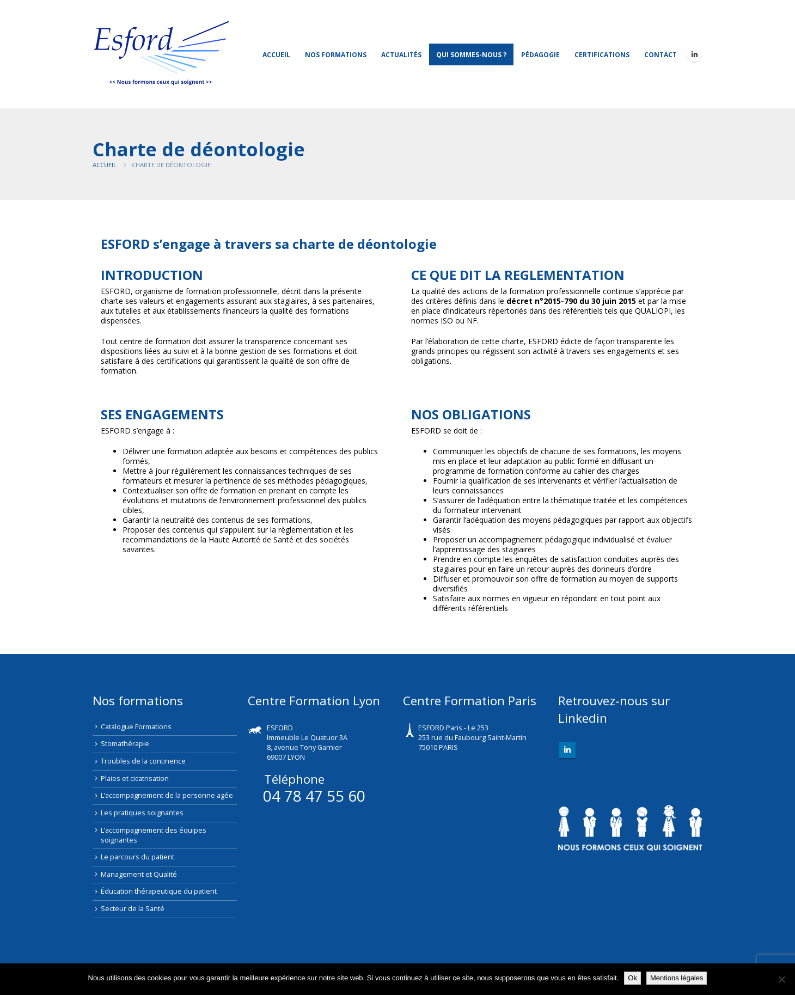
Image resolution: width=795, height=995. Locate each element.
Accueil (276, 54)
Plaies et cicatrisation (135, 778)
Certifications (601, 54)
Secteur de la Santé (132, 908)
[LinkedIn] (694, 54)
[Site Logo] (161, 54)
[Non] (781, 979)
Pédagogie (540, 54)
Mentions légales (677, 978)
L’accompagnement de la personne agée (167, 795)
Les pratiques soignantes (142, 812)
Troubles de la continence (143, 761)
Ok (632, 978)
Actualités (401, 54)
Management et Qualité (139, 874)
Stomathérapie (125, 743)
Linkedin (567, 750)
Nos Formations (335, 54)
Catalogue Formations (136, 726)
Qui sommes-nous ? (471, 54)
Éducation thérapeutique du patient (159, 891)
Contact (660, 54)
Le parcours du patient (137, 857)
